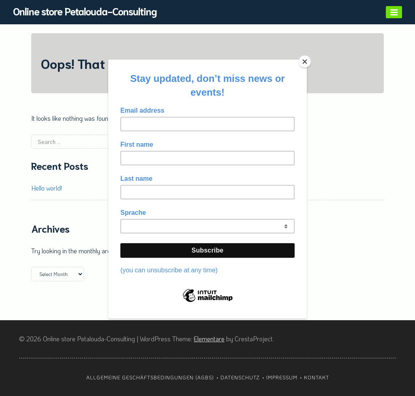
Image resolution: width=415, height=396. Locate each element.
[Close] (305, 62)
